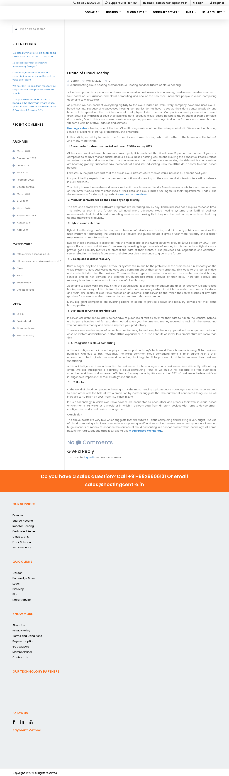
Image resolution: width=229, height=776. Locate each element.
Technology (24, 282)
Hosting (112, 12)
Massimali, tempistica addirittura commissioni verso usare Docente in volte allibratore (34, 76)
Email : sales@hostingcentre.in (165, 3)
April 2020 (22, 201)
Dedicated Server (24, 531)
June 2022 (23, 165)
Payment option (23, 641)
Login (198, 3)
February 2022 (25, 179)
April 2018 (22, 230)
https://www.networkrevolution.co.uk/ (37, 261)
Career (17, 573)
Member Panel (22, 652)
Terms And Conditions (27, 636)
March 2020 (24, 208)
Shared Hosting (23, 520)
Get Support (21, 646)
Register (217, 3)
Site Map (18, 589)
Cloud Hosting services (134, 85)
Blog (15, 594)
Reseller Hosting (23, 526)
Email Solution (22, 542)
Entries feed (24, 321)
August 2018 (24, 222)
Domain (18, 515)
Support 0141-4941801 (121, 3)
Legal (16, 583)
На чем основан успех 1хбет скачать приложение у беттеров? (30, 64)
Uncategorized (26, 289)
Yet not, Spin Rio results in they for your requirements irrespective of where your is (34, 89)
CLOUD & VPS (135, 12)
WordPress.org (26, 335)
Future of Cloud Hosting (88, 73)
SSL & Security (22, 547)
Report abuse (22, 600)
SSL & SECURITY (212, 12)
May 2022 (22, 172)
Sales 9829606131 (86, 3)
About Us (19, 625)
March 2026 (24, 151)
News (20, 268)
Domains (91, 12)
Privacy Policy (21, 630)
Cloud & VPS (21, 537)
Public (20, 275)
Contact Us (20, 657)
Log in (20, 314)
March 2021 (23, 194)
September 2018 (26, 215)
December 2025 (26, 158)
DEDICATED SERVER (165, 12)
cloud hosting (79, 85)
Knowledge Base (24, 578)
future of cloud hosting (165, 85)
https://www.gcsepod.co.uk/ (33, 254)
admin (73, 80)
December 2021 (26, 187)
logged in (90, 457)
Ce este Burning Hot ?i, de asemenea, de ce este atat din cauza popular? (34, 54)
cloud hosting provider (104, 85)
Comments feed (26, 328)
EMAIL (189, 12)
